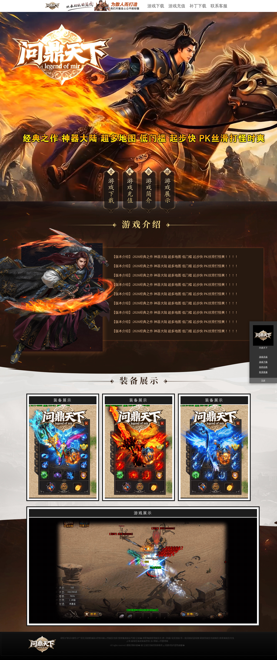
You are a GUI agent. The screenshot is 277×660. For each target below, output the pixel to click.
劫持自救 (263, 367)
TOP (263, 380)
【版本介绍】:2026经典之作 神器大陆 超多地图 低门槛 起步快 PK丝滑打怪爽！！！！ (175, 257)
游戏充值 (176, 6)
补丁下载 (197, 6)
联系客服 (219, 6)
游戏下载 (155, 6)
